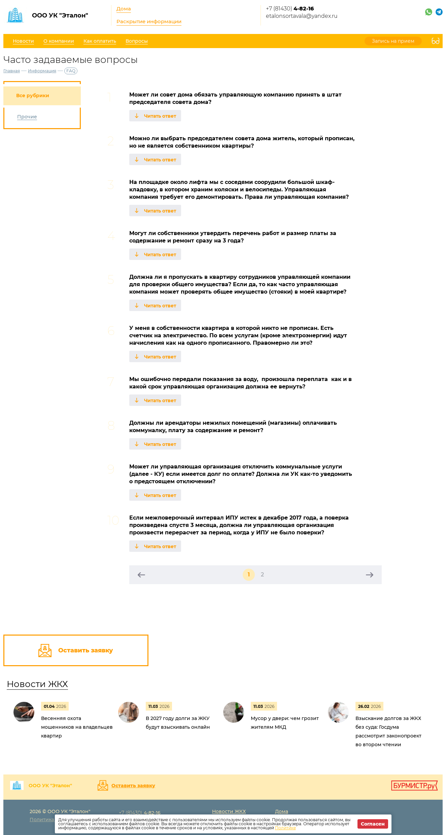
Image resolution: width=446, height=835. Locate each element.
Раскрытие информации (148, 21)
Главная (11, 70)
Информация (42, 70)
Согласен (373, 824)
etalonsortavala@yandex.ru (302, 16)
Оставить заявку (133, 785)
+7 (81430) (290, 8)
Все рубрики (32, 95)
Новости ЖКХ (37, 684)
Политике (285, 827)
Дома (123, 8)
